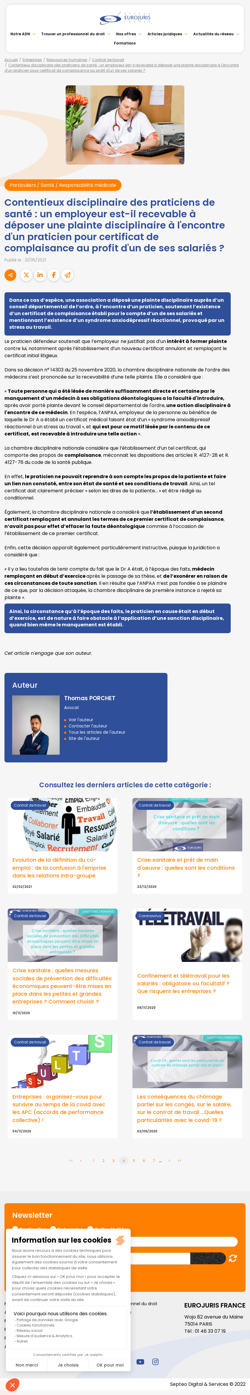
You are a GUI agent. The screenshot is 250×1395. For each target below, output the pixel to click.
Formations (125, 43)
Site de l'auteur (84, 738)
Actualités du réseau (214, 33)
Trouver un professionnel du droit (73, 33)
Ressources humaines (67, 59)
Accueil (11, 59)
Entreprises (32, 59)
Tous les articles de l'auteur (97, 732)
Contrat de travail (108, 59)
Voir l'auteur (81, 720)
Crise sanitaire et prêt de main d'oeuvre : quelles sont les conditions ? (186, 867)
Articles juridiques (165, 33)
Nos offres (126, 33)
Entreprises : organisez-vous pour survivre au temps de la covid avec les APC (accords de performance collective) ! (58, 1108)
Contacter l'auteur (88, 726)
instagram (155, 1361)
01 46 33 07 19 (210, 1331)
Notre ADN (20, 33)
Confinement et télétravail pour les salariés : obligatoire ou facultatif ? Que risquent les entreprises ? (183, 983)
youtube (140, 1361)
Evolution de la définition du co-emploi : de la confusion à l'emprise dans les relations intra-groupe (59, 867)
